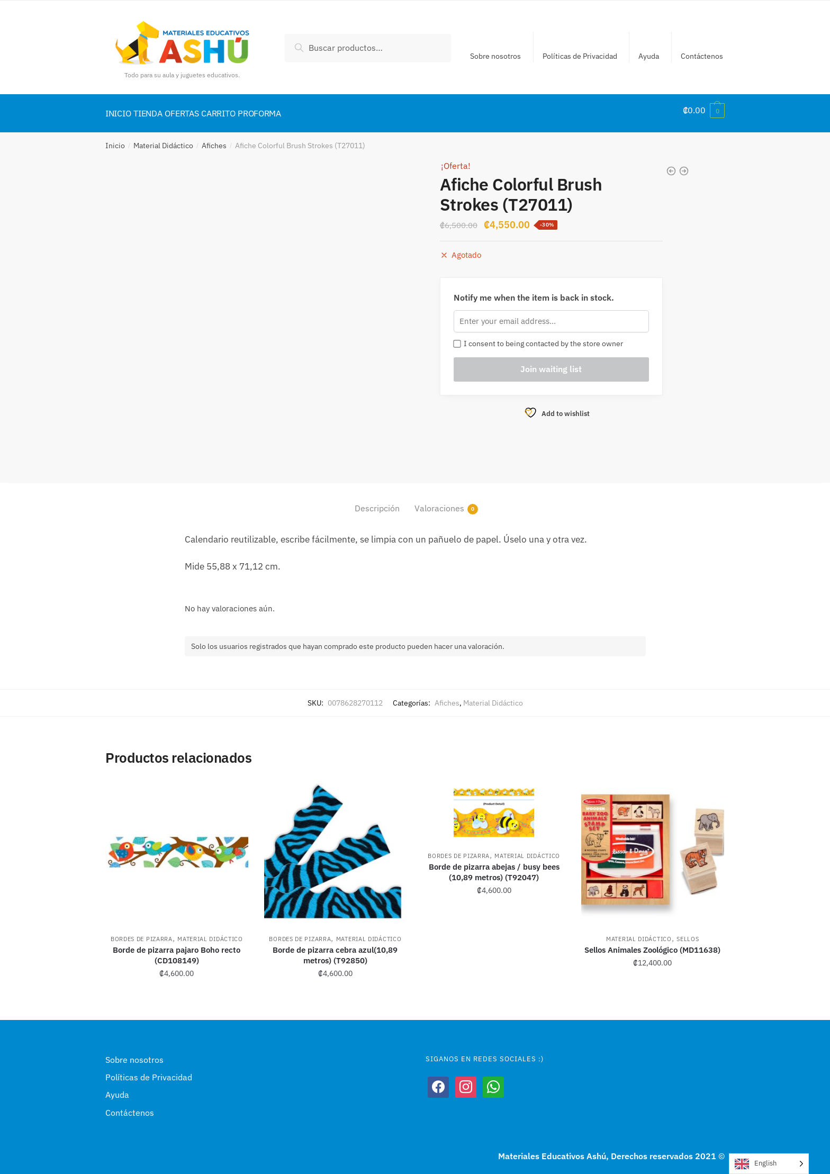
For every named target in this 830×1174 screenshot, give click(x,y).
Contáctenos (702, 56)
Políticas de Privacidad (580, 56)
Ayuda (648, 56)
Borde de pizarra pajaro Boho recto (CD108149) (176, 948)
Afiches (214, 139)
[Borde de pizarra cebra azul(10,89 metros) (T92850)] (335, 845)
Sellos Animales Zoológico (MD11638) (652, 943)
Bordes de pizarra (142, 932)
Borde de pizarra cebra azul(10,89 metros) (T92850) (335, 948)
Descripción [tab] (377, 501)
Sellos (687, 932)
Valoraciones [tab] (439, 502)
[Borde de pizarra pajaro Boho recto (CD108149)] (176, 845)
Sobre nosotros (495, 56)
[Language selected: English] (769, 1163)
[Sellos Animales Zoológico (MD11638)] (652, 845)
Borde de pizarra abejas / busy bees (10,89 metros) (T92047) (494, 865)
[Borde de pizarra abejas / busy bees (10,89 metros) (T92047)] (493, 804)
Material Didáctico (163, 139)
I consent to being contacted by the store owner (538, 337)
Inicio (115, 139)
